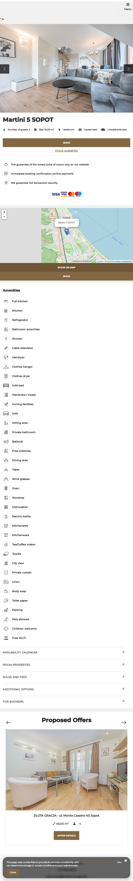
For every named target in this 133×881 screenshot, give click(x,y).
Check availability (66, 150)
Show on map (66, 267)
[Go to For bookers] (64, 702)
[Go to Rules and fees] (64, 677)
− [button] (4, 217)
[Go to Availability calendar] (64, 653)
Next (128, 69)
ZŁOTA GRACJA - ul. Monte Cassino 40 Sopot (66, 815)
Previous (4, 69)
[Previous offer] (8, 721)
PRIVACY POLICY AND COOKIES (97, 862)
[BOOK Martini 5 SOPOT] (66, 142)
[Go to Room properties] (64, 665)
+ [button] (4, 212)
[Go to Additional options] (64, 690)
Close (13, 872)
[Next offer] (124, 721)
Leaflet (100, 261)
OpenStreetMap (114, 261)
